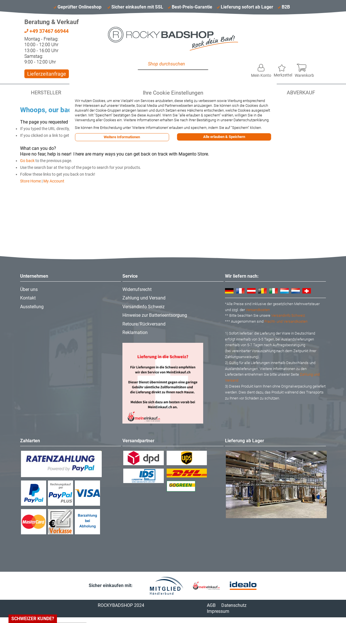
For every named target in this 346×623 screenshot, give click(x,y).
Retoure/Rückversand (143, 324)
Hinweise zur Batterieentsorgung (154, 315)
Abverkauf (301, 92)
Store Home (30, 181)
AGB (211, 605)
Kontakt (28, 298)
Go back (27, 160)
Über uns (29, 289)
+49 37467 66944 (46, 31)
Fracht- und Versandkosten (285, 321)
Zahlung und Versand (143, 298)
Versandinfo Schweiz (143, 306)
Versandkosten (258, 310)
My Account (53, 181)
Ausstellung (32, 306)
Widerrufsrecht (137, 289)
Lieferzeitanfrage (46, 74)
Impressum (218, 611)
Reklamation (135, 332)
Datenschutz (234, 605)
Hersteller (46, 92)
